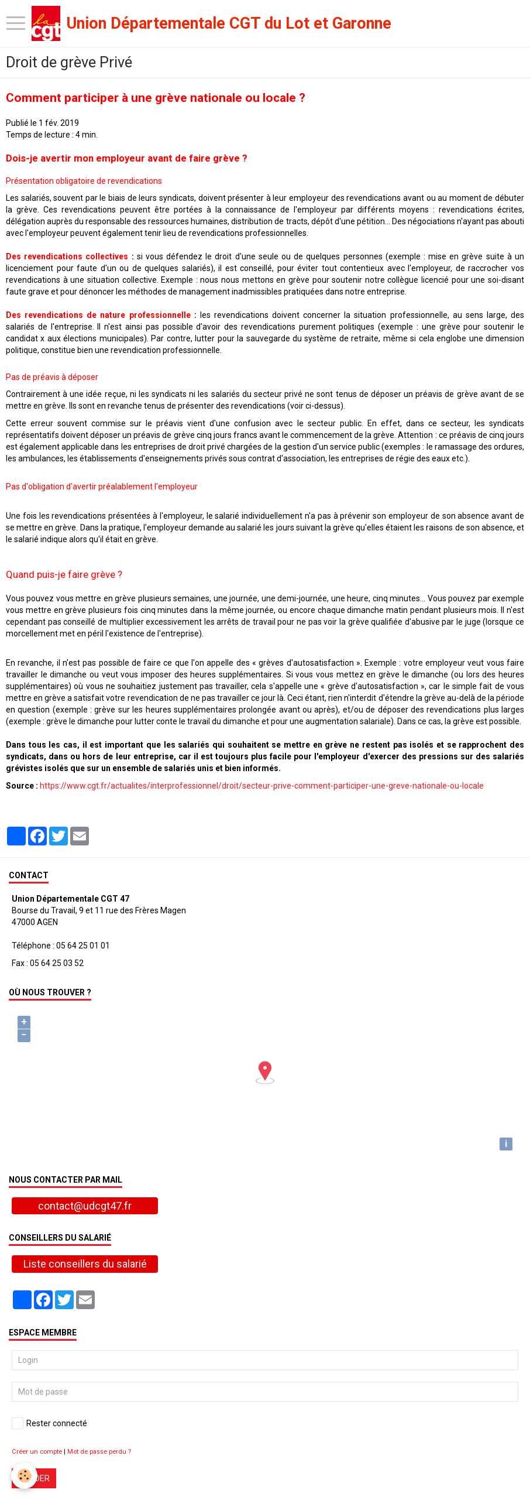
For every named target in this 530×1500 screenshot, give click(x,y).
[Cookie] (25, 1476)
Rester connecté (49, 1423)
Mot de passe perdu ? (99, 1452)
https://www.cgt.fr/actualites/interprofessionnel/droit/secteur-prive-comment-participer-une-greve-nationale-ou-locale (262, 785)
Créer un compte (37, 1452)
